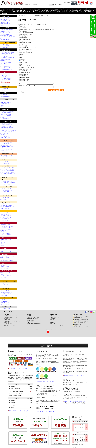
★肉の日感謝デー (4, 94)
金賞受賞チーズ (77, 324)
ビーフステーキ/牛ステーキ (6, 124)
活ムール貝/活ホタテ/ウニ (6, 308)
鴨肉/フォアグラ (26, 11)
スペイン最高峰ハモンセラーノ (80, 321)
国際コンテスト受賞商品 (5, 145)
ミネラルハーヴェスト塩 (80, 11)
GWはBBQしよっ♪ (4, 19)
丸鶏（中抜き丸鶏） (4, 277)
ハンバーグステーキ (4, 136)
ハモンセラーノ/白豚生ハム (63, 10)
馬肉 (31, 11)
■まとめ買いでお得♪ (4, 39)
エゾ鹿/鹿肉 (13, 11)
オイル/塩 (2, 90)
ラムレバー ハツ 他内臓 (5, 79)
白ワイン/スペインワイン (5, 217)
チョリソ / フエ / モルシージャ (6, 197)
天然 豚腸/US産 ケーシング (6, 157)
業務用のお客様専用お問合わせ (34, 323)
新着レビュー (53, 315)
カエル (1, 278)
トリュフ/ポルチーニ (4, 284)
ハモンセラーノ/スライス (5, 188)
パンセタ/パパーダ (4, 199)
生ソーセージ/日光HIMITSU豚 (6, 146)
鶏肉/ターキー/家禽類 (37, 11)
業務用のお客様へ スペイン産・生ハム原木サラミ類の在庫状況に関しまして (24, 9)
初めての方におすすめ (5, 34)
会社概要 (29, 315)
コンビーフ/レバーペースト (6, 149)
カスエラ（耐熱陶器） (5, 208)
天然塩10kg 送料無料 (4, 302)
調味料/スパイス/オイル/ (62, 11)
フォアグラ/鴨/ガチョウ (5, 259)
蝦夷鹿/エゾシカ (3, 250)
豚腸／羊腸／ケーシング (25, 10)
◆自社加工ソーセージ (25, 77)
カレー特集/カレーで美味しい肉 (7, 57)
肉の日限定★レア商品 (5, 96)
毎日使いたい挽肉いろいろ (6, 53)
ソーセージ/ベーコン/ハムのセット (7, 142)
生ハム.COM (52, 323)
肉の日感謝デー (5, 13)
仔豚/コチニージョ (4, 243)
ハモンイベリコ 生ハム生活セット (7, 182)
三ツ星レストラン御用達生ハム (80, 319)
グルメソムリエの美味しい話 (56, 325)
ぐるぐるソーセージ (4, 143)
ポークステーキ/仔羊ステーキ (6, 126)
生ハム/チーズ (3, 105)
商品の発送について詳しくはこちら (45, 381)
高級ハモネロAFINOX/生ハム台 (7, 206)
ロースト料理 (3, 63)
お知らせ (52, 319)
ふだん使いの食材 (4, 47)
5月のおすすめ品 (4, 9)
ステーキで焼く (3, 55)
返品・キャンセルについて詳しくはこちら (47, 411)
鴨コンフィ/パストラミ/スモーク (7, 256)
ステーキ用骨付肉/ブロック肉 (6, 127)
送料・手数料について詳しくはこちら (18, 411)
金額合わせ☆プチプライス (6, 35)
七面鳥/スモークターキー (5, 274)
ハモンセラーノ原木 (4, 191)
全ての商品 (22, 26)
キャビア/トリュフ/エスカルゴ (49, 11)
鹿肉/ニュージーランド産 (5, 251)
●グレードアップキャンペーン (6, 214)
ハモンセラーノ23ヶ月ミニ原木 (7, 169)
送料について (7, 319)
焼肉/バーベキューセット (5, 129)
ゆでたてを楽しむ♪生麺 (5, 66)
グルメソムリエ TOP (25, 15)
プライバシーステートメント (33, 317)
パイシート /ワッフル (5, 290)
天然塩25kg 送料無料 (4, 304)
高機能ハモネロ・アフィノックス (81, 326)
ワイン (3, 11)
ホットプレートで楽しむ (5, 62)
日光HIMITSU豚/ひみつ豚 (5, 239)
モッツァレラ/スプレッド (5, 163)
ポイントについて (8, 323)
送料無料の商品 (86, 9)
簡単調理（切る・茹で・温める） (7, 52)
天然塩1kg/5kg (3, 301)
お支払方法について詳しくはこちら (18, 368)
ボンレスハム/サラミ (4, 150)
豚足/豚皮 (2, 245)
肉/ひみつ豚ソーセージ (5, 106)
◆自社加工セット (24, 80)
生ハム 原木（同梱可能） (5, 114)
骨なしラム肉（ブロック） (6, 78)
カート (78, 4)
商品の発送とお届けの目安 (10, 317)
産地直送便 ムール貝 (24, 74)
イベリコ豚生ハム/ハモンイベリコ (49, 10)
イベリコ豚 (2, 242)
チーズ (32, 10)
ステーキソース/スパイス (5, 137)
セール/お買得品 (45, 9)
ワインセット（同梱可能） (6, 115)
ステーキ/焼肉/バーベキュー (26, 39)
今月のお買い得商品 (4, 18)
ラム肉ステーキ (3, 73)
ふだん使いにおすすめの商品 (56, 9)
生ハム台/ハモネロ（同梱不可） (7, 117)
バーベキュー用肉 (4, 133)
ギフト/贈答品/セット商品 (68, 9)
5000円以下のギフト (4, 101)
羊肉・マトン (3, 81)
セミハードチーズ (4, 161)
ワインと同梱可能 (4, 220)
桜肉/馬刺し (2, 265)
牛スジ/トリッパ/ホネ (5, 233)
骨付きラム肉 (3, 76)
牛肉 (7, 11)
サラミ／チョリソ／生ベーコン (76, 10)
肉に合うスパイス (4, 83)
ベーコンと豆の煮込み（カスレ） (7, 69)
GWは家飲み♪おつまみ (5, 20)
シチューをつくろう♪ (5, 56)
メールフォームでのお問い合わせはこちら (74, 401)
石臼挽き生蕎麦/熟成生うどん (6, 292)
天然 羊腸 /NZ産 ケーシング (6, 155)
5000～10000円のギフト (5, 102)
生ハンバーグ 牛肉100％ (5, 234)
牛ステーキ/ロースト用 (5, 227)
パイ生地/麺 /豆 (71, 11)
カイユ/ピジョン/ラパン (5, 275)
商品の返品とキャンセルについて (12, 321)
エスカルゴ (2, 286)
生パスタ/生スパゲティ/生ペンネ (7, 293)
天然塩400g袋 (3, 299)
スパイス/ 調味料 (4, 88)
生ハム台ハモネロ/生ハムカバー (7, 205)
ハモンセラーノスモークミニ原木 (7, 172)
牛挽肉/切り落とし (4, 230)
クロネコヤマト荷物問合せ (10, 325)
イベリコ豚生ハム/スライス (6, 181)
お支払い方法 (7, 318)
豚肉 (9, 11)
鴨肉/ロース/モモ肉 (4, 257)
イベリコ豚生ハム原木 (5, 184)
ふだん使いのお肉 (4, 44)
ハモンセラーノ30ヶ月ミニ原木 (7, 170)
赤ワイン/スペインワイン (5, 215)
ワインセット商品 (4, 213)
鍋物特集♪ (2, 60)
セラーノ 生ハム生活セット (6, 190)
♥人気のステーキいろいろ (6, 123)
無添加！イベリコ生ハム (5, 25)
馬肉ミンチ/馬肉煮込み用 (5, 268)
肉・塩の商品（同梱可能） (6, 112)
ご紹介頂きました (77, 317)
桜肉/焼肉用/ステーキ (5, 266)
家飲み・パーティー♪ (5, 64)
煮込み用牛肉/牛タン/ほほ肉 (6, 232)
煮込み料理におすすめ (5, 59)
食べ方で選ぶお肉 (78, 9)
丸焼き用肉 (2, 134)
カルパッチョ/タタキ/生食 (6, 67)
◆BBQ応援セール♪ (4, 31)
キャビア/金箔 (3, 283)
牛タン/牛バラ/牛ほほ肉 (5, 229)
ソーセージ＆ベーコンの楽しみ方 (81, 316)
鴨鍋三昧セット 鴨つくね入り (6, 260)
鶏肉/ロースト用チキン (5, 272)
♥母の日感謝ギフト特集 (5, 23)
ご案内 (28, 322)
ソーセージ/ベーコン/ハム (13, 10)
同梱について (7, 322)
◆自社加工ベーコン (24, 79)
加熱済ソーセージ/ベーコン (6, 148)
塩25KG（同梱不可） (5, 118)
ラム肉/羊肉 (19, 11)
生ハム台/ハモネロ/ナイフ (26, 52)
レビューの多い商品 (54, 317)
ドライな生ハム (3, 193)
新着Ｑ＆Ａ (52, 318)
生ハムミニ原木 (38, 10)
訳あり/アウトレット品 (5, 32)
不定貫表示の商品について (10, 315)
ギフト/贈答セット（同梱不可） (7, 111)
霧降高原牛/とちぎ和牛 (5, 224)
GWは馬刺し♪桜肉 (4, 22)
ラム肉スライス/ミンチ (5, 75)
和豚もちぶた (3, 241)
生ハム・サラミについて (79, 322)
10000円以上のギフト (5, 103)
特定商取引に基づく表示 (32, 318)
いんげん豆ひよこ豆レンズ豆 (6, 295)
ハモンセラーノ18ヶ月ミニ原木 (7, 167)
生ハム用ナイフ (3, 204)
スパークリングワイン (5, 218)
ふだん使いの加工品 (4, 46)
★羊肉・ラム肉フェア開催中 (6, 29)
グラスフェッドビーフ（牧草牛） (7, 226)
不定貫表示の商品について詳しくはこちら (74, 375)
